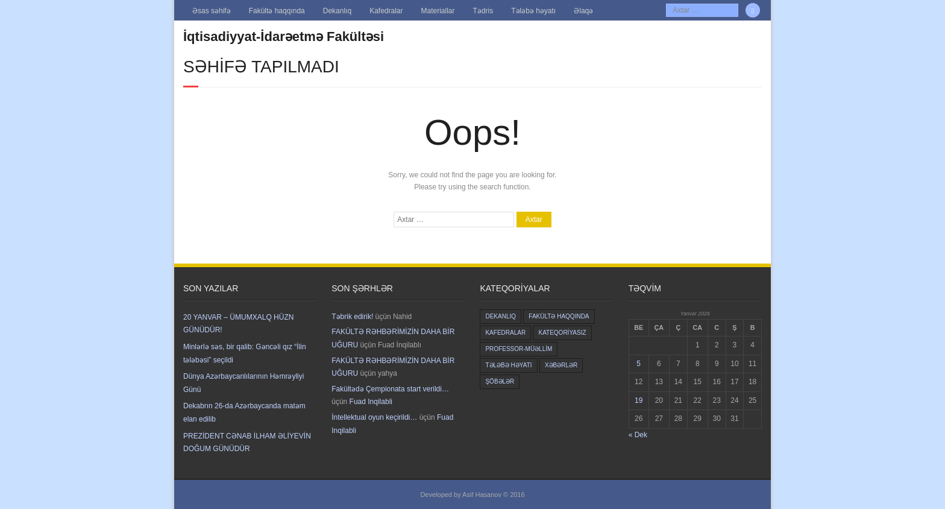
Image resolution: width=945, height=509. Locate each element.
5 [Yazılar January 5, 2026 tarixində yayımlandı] (638, 363)
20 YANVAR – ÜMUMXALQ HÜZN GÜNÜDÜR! (238, 324)
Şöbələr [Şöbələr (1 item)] (499, 381)
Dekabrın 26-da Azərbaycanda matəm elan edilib (244, 412)
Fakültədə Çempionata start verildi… (390, 389)
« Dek (638, 435)
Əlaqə (583, 11)
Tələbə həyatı (533, 11)
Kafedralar (386, 11)
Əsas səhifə (211, 11)
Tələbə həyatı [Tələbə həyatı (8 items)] (508, 365)
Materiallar (438, 11)
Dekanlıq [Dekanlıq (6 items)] (500, 316)
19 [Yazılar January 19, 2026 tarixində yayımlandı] (638, 400)
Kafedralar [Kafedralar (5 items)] (505, 332)
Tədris (483, 11)
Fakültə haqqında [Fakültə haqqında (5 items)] (559, 316)
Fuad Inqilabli (371, 401)
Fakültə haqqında (277, 11)
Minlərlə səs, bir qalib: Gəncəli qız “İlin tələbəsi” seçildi (244, 353)
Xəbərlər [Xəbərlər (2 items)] (561, 365)
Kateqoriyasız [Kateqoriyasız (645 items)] (562, 332)
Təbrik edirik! (352, 316)
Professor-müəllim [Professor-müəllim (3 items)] (518, 349)
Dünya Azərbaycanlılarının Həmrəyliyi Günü (243, 383)
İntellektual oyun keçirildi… (374, 417)
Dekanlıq (337, 11)
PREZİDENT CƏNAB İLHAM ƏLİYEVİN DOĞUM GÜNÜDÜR (247, 443)
